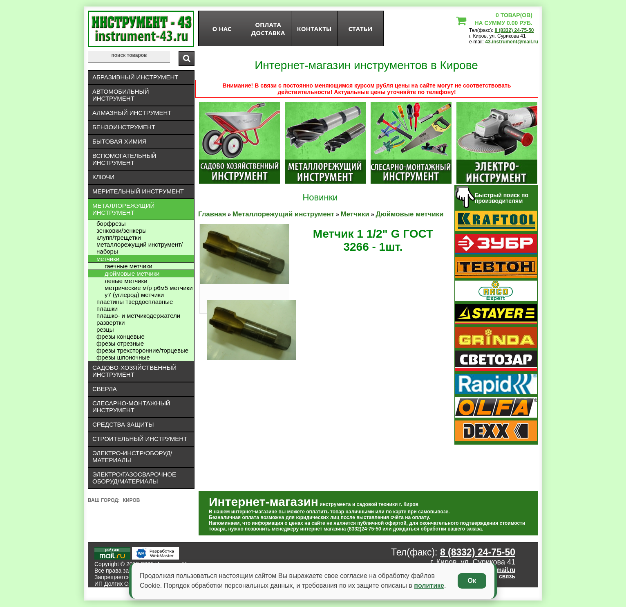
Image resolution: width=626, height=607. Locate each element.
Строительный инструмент (139, 438)
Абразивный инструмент (135, 77)
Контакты (314, 29)
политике (429, 585)
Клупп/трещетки (118, 237)
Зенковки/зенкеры (121, 230)
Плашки (107, 308)
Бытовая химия (119, 141)
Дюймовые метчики (132, 273)
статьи (360, 29)
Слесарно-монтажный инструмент (131, 407)
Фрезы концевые (120, 336)
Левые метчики (126, 280)
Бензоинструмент (123, 127)
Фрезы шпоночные (123, 357)
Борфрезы (111, 223)
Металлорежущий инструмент (123, 209)
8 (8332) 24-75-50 (514, 30)
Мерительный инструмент (138, 191)
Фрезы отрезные (120, 343)
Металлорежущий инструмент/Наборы (139, 248)
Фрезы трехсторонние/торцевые (142, 350)
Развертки (110, 322)
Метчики (107, 258)
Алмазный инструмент (131, 112)
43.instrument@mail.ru (511, 42)
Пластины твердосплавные (134, 301)
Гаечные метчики (128, 266)
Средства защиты (123, 424)
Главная (212, 214)
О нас (221, 29)
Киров (131, 500)
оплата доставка (268, 28)
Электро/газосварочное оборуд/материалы (134, 478)
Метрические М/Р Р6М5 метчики (149, 287)
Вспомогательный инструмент (124, 159)
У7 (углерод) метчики (134, 294)
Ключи (103, 176)
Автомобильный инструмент (120, 95)
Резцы (105, 329)
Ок (472, 580)
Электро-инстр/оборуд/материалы (132, 456)
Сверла (104, 388)
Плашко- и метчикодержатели (138, 315)
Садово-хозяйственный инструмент (134, 371)
